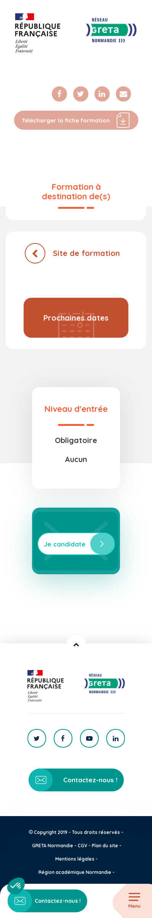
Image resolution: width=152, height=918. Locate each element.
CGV (82, 845)
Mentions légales (74, 859)
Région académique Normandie (74, 872)
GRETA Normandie (52, 845)
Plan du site (105, 845)
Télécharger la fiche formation (76, 120)
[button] (16, 886)
